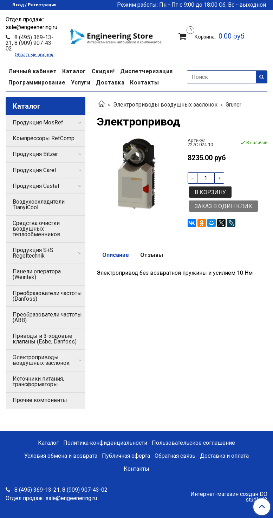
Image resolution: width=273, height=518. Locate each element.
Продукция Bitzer (35, 154)
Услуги (80, 82)
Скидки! (103, 71)
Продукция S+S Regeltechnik (33, 253)
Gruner (233, 104)
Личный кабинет (32, 71)
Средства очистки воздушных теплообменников (36, 229)
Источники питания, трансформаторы (38, 381)
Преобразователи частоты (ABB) (47, 317)
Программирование (36, 82)
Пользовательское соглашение (193, 442)
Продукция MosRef (38, 122)
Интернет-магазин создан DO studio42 (228, 497)
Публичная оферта (126, 455)
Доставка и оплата (224, 455)
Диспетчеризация (146, 71)
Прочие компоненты (40, 400)
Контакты (144, 82)
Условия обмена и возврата (60, 455)
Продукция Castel (36, 186)
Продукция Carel (34, 170)
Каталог (74, 71)
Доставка (110, 82)
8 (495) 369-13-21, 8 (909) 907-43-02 (29, 43)
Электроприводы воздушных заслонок (165, 104)
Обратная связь (175, 455)
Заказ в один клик (223, 206)
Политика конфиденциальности (105, 442)
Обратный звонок (34, 55)
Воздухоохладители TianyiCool (39, 204)
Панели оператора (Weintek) (37, 274)
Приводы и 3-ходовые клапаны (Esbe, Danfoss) (45, 339)
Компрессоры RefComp (43, 138)
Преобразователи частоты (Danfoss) (47, 296)
